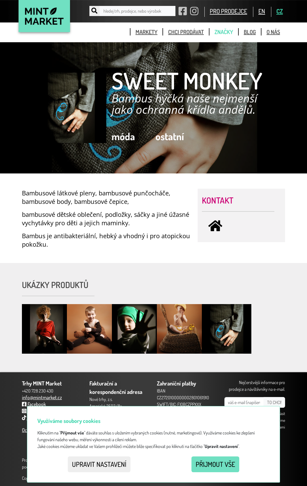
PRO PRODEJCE (228, 11)
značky (224, 31)
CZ (279, 11)
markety (146, 31)
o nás (273, 31)
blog (250, 31)
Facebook (34, 404)
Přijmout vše (215, 464)
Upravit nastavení (99, 464)
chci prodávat (186, 31)
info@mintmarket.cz (42, 397)
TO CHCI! (274, 402)
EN (261, 11)
